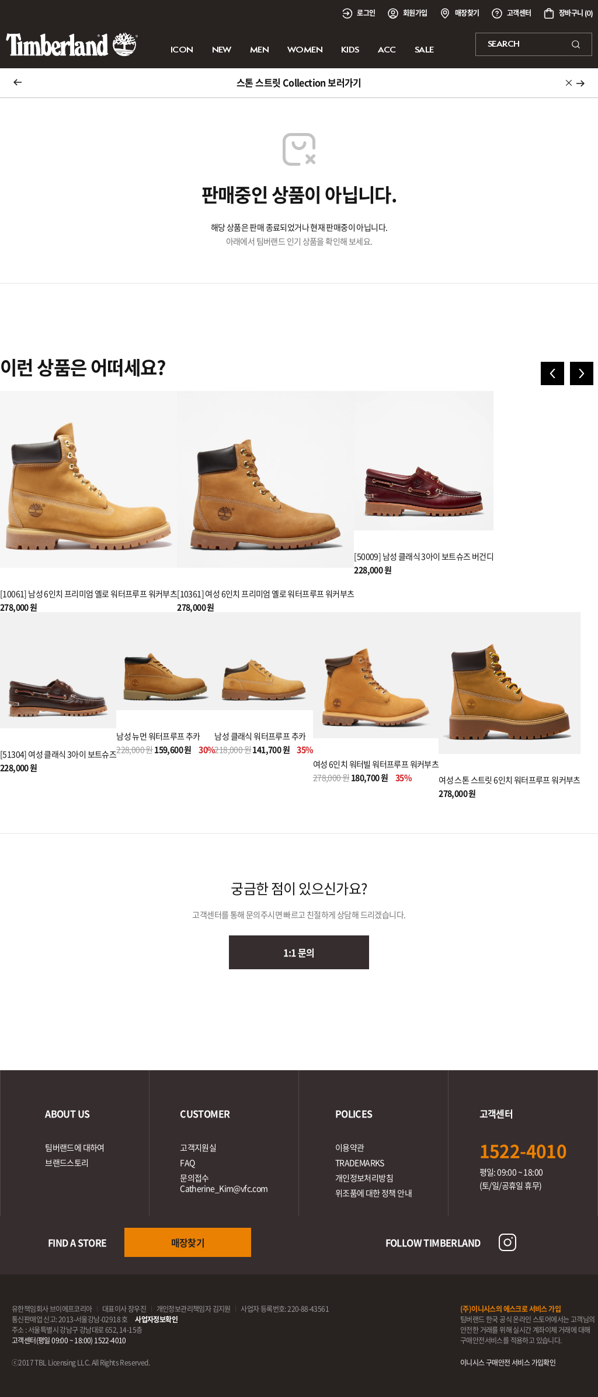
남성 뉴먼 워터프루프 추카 (158, 736)
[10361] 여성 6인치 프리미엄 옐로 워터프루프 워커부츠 (265, 593)
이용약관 (349, 1147)
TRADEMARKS (359, 1162)
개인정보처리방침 (364, 1177)
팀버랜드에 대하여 (75, 1147)
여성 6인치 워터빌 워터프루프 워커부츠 (376, 764)
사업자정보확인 (156, 1319)
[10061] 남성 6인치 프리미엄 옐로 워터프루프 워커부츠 (88, 593)
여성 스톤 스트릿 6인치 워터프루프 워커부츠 (509, 779)
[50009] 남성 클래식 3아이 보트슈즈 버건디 (423, 556)
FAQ (187, 1162)
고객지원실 (198, 1147)
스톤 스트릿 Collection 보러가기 (299, 82)
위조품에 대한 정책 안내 (373, 1193)
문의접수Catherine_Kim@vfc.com (223, 1183)
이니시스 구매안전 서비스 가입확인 (507, 1362)
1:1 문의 (298, 952)
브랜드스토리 (66, 1162)
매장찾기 (188, 1242)
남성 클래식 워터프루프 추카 (259, 736)
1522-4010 (523, 1150)
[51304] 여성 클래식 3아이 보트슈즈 (58, 754)
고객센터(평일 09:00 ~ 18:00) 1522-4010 (69, 1340)
